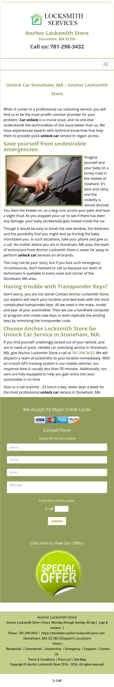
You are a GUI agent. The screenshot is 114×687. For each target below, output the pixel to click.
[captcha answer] (62, 509)
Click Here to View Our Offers (57, 543)
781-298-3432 (67, 46)
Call (57, 680)
